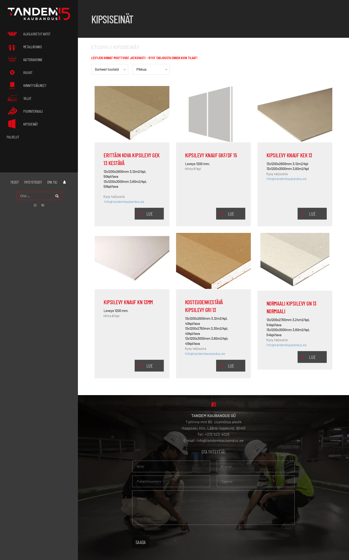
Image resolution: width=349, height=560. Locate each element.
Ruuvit (19, 72)
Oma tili (52, 180)
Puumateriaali (25, 109)
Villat (19, 97)
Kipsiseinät (22, 122)
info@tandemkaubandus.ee (124, 202)
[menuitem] (35, 203)
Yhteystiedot (33, 180)
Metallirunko (24, 46)
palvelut (13, 135)
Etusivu (100, 47)
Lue (149, 213)
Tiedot (14, 180)
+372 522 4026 (217, 434)
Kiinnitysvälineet (27, 84)
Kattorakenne (25, 59)
